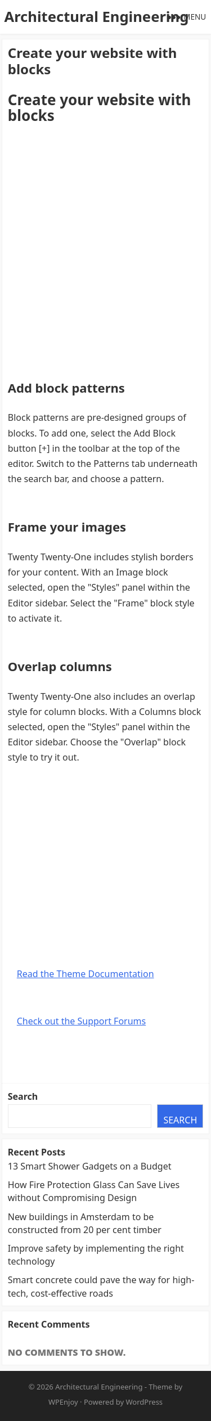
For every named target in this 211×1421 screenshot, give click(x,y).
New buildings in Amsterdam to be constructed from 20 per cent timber (84, 1223)
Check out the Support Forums (81, 1021)
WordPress (144, 1402)
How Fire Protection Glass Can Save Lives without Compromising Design (93, 1191)
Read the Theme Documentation (85, 974)
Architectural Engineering (96, 16)
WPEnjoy (63, 1402)
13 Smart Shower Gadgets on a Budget (90, 1166)
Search (23, 1096)
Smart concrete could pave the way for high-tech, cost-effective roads (101, 1286)
